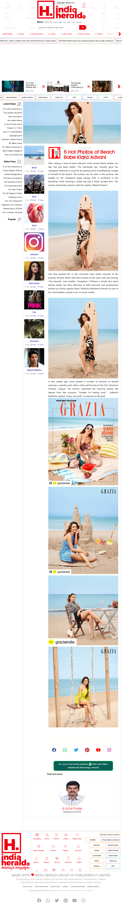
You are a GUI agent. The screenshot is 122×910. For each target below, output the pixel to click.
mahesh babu (44, 97)
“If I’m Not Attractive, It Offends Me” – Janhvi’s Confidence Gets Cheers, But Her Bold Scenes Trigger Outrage (33, 85)
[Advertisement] (61, 61)
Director (91, 97)
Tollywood (60, 97)
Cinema (96, 850)
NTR (75, 97)
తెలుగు (40, 22)
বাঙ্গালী (73, 22)
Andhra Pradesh (28, 97)
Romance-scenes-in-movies (109, 834)
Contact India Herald (77, 886)
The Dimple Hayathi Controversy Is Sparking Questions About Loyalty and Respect (87, 41)
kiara (74, 163)
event (55, 292)
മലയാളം (79, 22)
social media (96, 855)
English (46, 22)
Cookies (65, 886)
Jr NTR (107, 97)
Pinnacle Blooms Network (110, 840)
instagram (53, 170)
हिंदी (51, 22)
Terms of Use (27, 886)
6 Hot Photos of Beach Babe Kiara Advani (89, 154)
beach (103, 163)
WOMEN (92, 840)
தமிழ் (64, 22)
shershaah (87, 167)
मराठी (68, 22)
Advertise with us (93, 886)
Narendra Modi (13, 97)
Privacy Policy (55, 886)
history (96, 861)
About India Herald (41, 886)
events (51, 288)
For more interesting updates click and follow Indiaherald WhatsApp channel (83, 766)
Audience (97, 866)
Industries (97, 845)
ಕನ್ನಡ (60, 22)
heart (78, 277)
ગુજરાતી (55, 22)
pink (70, 385)
